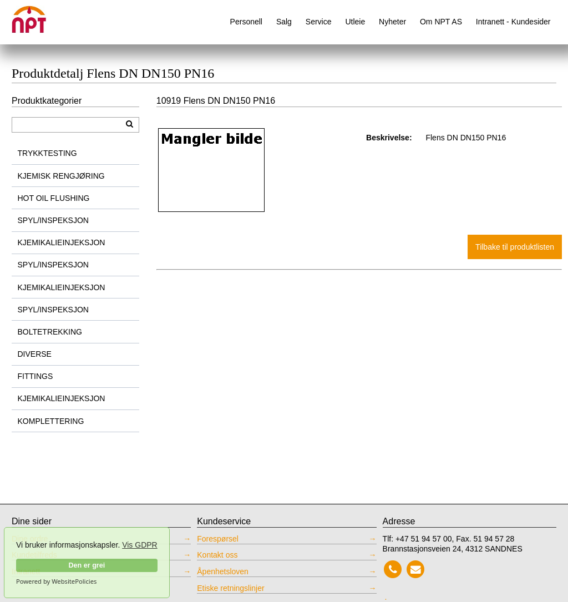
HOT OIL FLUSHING (54, 198)
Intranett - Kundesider (513, 21)
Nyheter (392, 21)
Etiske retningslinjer (230, 588)
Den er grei (86, 565)
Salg (284, 21)
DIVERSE (35, 354)
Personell (246, 21)
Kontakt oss (217, 554)
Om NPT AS (441, 21)
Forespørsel (218, 538)
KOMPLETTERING (51, 421)
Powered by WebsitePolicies (56, 581)
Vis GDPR (140, 544)
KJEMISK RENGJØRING (61, 175)
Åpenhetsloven (222, 571)
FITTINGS (35, 376)
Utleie (355, 21)
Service (319, 21)
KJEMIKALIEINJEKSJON (61, 242)
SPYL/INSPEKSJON (53, 220)
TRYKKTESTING (47, 153)
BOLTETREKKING (50, 331)
